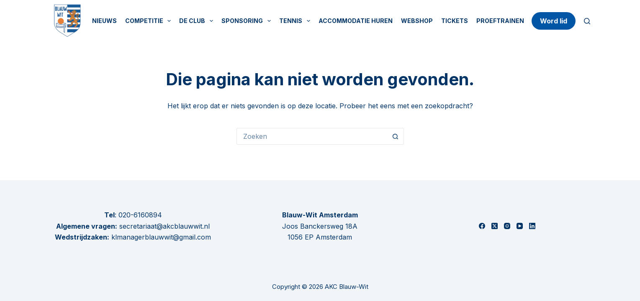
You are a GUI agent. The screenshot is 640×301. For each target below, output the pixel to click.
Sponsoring (247, 21)
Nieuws (104, 20)
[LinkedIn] (532, 226)
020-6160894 (140, 215)
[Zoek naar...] (311, 136)
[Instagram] (507, 226)
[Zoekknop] (395, 136)
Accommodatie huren (356, 20)
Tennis (296, 21)
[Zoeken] (587, 21)
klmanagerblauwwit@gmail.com (161, 237)
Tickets (454, 20)
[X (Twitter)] (494, 226)
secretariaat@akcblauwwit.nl (163, 226)
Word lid (553, 21)
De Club (197, 21)
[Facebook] (482, 226)
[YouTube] (520, 226)
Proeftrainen (500, 20)
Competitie (150, 21)
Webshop (417, 20)
